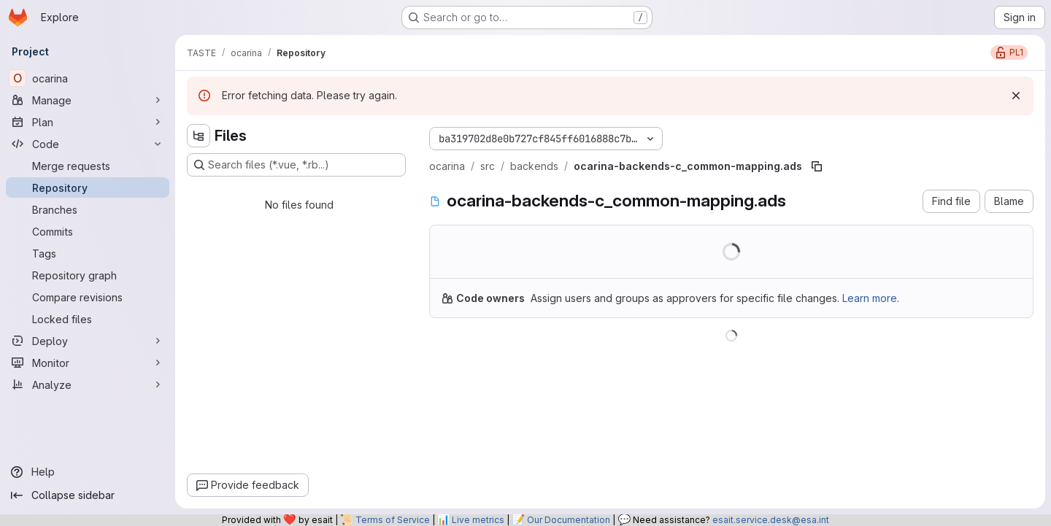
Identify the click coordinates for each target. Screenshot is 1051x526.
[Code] (87, 144)
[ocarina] (87, 78)
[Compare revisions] (87, 297)
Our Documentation (568, 519)
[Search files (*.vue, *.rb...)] (296, 165)
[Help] (87, 472)
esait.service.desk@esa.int (770, 519)
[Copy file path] (816, 166)
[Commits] (87, 231)
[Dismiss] (1016, 95)
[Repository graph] (87, 275)
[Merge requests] (87, 165)
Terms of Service (392, 519)
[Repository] (87, 187)
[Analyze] (87, 384)
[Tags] (87, 253)
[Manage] (87, 100)
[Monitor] (87, 362)
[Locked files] (87, 319)
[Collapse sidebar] (87, 495)
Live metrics (478, 519)
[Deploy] (87, 340)
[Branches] (87, 209)
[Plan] (87, 122)
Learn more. (870, 298)
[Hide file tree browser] (198, 135)
